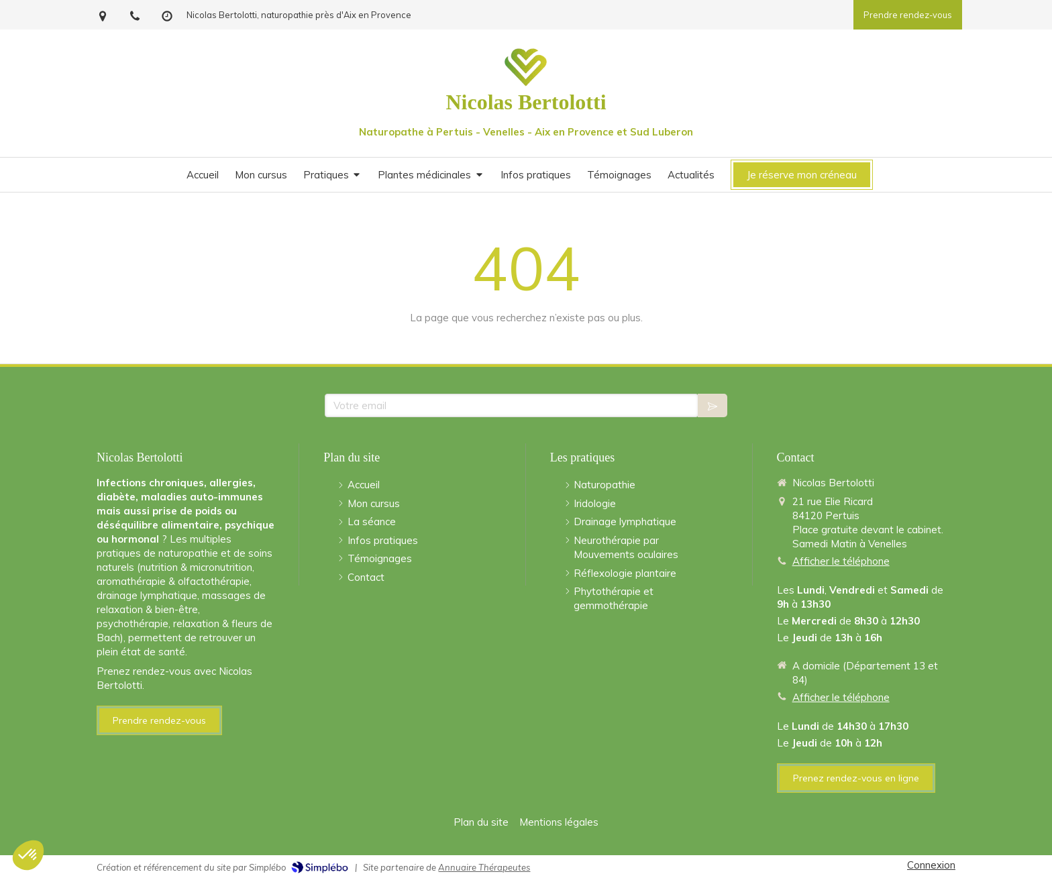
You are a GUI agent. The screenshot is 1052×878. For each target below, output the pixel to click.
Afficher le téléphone (841, 561)
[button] (28, 855)
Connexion (931, 865)
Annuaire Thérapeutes (484, 867)
